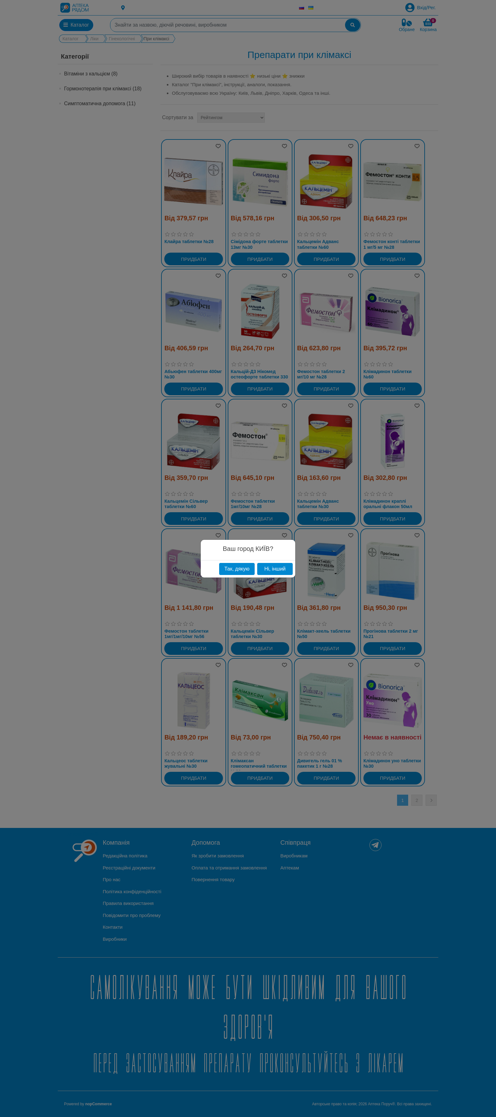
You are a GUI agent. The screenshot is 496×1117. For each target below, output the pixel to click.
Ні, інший (274, 568)
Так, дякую (236, 568)
